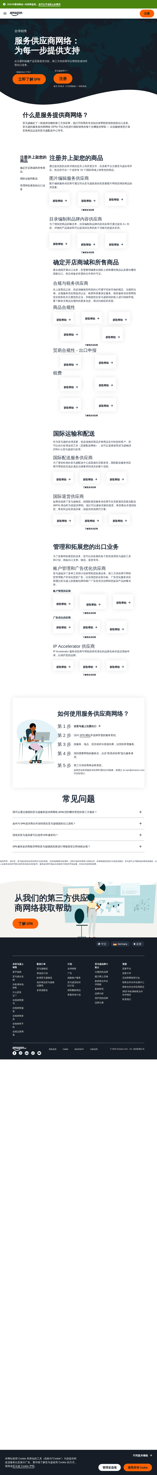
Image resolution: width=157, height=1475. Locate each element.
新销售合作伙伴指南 (101, 983)
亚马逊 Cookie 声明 (23, 1466)
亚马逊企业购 (18, 978)
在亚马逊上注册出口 (85, 726)
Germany (122, 943)
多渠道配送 (42, 990)
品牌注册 (99, 1002)
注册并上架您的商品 (33, 159)
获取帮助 (58, 200)
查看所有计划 (74, 994)
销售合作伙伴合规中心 (133, 982)
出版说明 (94, 1049)
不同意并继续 (140, 1455)
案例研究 (99, 988)
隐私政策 (53, 1049)
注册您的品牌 (101, 971)
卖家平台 (126, 968)
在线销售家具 (18, 1017)
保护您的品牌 (101, 998)
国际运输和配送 (29, 178)
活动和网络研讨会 (131, 977)
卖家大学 (126, 973)
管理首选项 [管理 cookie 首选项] (110, 1467)
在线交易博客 (18, 1033)
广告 (70, 973)
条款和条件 (79, 1049)
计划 (70, 964)
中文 (103, 943)
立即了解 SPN (29, 79)
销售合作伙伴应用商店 (133, 986)
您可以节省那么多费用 (49, 4)
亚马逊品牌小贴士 (101, 966)
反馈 (138, 943)
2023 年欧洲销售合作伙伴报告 (132, 993)
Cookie (65, 1049)
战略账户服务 (74, 977)
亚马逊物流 (42, 968)
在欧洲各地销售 (18, 986)
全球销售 (72, 968)
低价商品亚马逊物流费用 (45, 984)
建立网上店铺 (101, 976)
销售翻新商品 (74, 990)
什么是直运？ (17, 994)
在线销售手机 (18, 1025)
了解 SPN (25, 923)
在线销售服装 (18, 1010)
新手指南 (17, 971)
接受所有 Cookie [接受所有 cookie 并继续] (138, 1467)
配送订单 (41, 964)
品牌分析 (99, 993)
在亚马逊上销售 (18, 966)
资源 (124, 964)
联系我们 (126, 999)
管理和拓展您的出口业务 (32, 187)
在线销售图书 (18, 1002)
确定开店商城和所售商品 (32, 169)
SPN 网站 (85, 735)
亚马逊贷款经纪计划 (74, 984)
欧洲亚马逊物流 (44, 977)
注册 (63, 78)
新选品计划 (42, 973)
